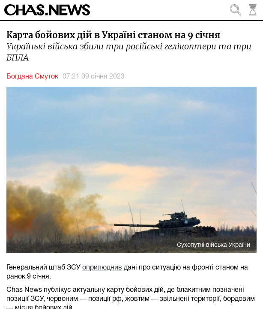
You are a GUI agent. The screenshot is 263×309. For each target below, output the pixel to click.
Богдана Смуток (32, 77)
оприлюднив (102, 268)
